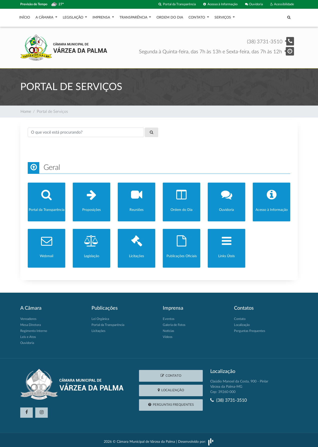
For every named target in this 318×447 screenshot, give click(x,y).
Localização (242, 322)
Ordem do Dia (169, 16)
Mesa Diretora (30, 322)
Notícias (168, 328)
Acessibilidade (282, 4)
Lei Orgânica (100, 316)
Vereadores (28, 316)
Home (25, 109)
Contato (197, 16)
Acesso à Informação (220, 4)
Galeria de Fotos (174, 322)
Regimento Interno (33, 328)
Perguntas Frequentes (249, 328)
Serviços (223, 16)
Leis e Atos (28, 334)
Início (24, 16)
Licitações (99, 328)
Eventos (168, 316)
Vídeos (167, 334)
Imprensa (101, 16)
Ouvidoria (254, 4)
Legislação (73, 16)
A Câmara (45, 16)
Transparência (134, 16)
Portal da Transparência (177, 4)
